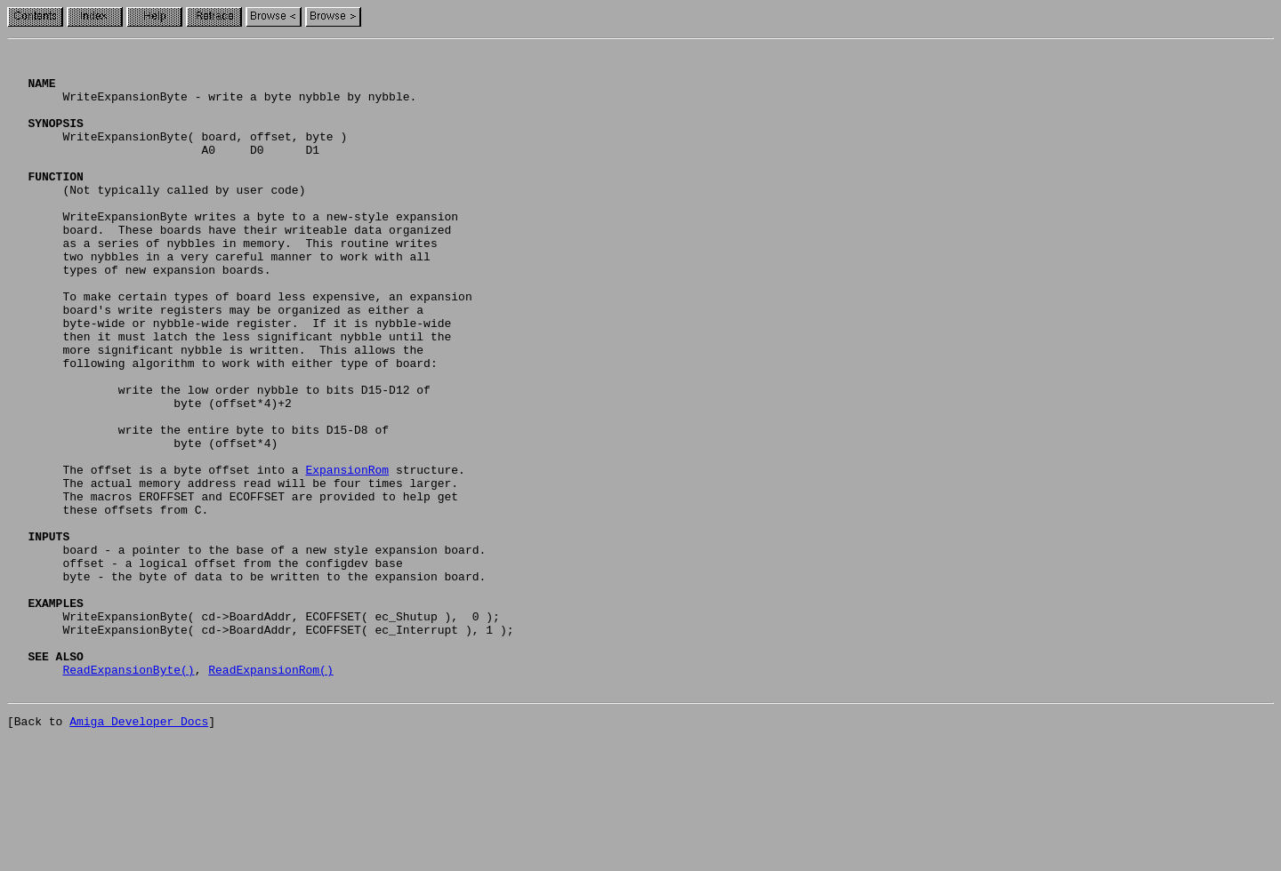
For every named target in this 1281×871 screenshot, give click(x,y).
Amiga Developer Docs (138, 851)
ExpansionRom (347, 555)
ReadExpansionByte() (128, 795)
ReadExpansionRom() (270, 795)
